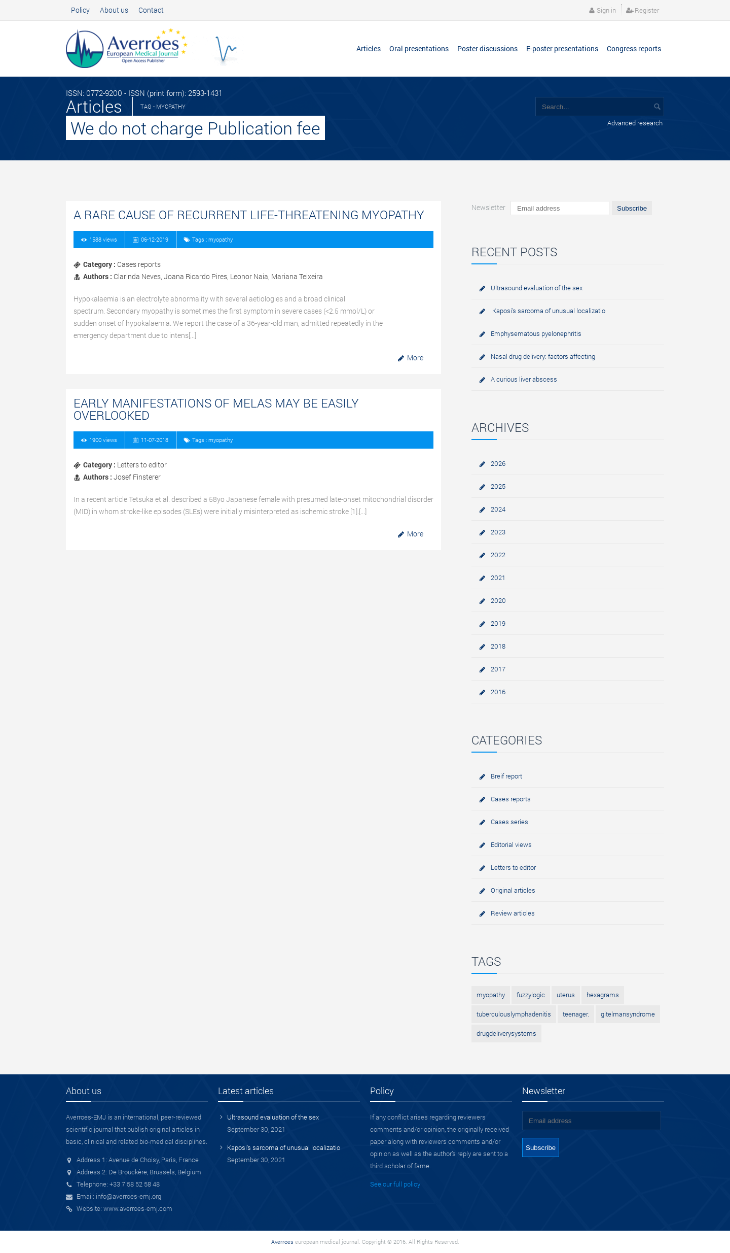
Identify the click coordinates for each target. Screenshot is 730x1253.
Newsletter (488, 207)
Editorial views (511, 844)
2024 (498, 509)
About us (114, 10)
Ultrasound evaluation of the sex (536, 287)
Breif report (506, 776)
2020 (498, 600)
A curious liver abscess (524, 379)
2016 (498, 691)
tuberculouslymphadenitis (514, 1014)
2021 (498, 577)
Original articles (513, 890)
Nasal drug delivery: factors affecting (543, 356)
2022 (498, 554)
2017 (498, 668)
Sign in (606, 10)
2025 (498, 486)
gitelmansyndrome (628, 1014)
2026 (498, 463)
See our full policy (395, 1184)
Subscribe (632, 208)
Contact (151, 10)
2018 (498, 646)
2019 (498, 623)
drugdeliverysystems (506, 1033)
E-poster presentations (562, 48)
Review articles (513, 913)
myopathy (491, 994)
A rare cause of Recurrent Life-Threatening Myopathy (249, 215)
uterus (566, 994)
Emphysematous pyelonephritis (536, 333)
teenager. (576, 1014)
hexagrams (603, 994)
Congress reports (634, 48)
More (415, 357)
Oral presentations (419, 48)
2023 (498, 531)
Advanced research (635, 122)
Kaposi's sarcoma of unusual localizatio (548, 310)
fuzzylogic (531, 994)
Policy (80, 10)
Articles (368, 48)
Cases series (509, 821)
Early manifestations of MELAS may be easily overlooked (216, 409)
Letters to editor (513, 867)
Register (647, 10)
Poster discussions (487, 48)
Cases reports (511, 798)
